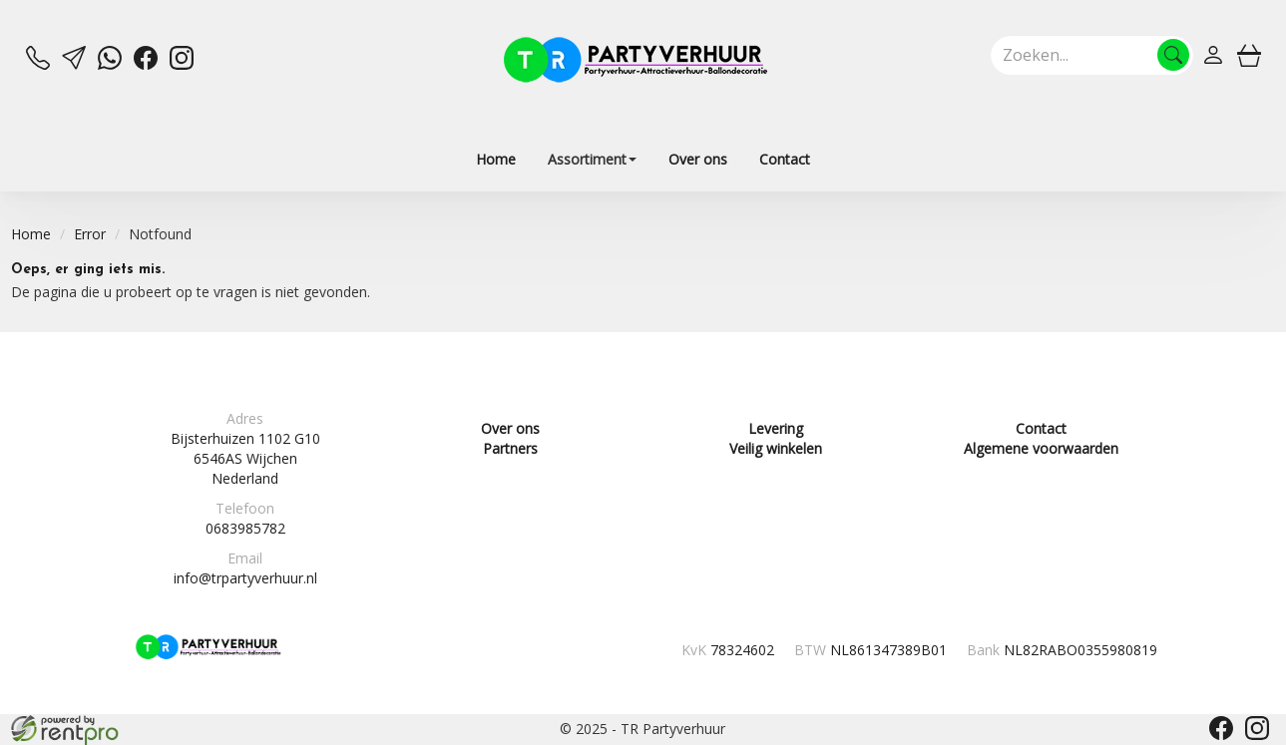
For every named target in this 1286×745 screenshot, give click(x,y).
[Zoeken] (1173, 55)
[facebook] (146, 64)
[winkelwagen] (1249, 55)
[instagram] (182, 64)
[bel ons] (38, 64)
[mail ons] (74, 64)
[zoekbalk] (1092, 55)
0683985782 (245, 528)
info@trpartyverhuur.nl (245, 577)
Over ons (697, 159)
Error (90, 233)
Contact (784, 159)
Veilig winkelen (775, 448)
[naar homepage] (635, 60)
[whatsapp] (110, 64)
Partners (510, 448)
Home (496, 159)
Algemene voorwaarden (1041, 448)
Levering (775, 428)
